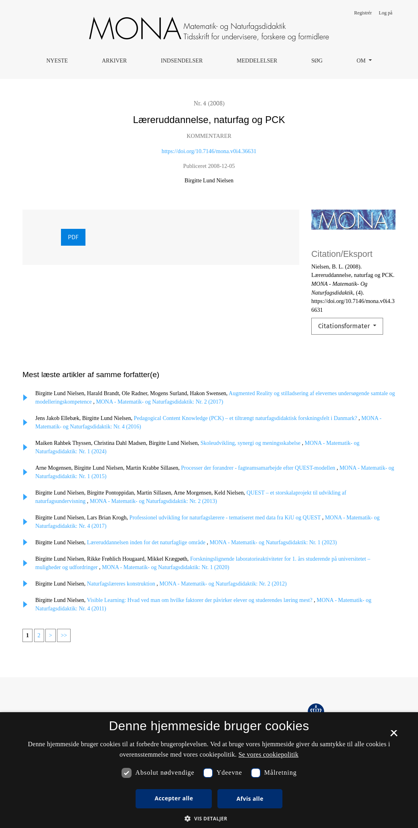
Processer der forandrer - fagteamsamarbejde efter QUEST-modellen (259, 468)
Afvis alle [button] (249, 798)
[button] (209, 818)
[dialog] (209, 770)
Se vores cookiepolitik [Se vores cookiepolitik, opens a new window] (268, 754)
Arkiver (114, 61)
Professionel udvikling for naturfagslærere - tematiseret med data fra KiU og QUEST (226, 518)
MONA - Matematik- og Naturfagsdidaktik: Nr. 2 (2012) (222, 584)
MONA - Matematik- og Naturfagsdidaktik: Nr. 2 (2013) (153, 501)
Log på (385, 13)
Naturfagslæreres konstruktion (121, 584)
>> (64, 635)
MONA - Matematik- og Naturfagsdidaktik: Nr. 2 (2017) (159, 402)
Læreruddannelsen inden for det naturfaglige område (147, 542)
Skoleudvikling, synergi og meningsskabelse (251, 443)
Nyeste (57, 61)
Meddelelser (257, 61)
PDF (73, 237)
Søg (317, 61)
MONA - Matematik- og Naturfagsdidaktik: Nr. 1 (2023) (273, 542)
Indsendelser (182, 61)
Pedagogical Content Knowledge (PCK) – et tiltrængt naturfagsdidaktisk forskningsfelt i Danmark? (246, 418)
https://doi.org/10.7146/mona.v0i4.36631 (209, 151)
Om (362, 61)
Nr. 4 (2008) (209, 103)
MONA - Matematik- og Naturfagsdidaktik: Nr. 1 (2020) (165, 567)
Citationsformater (344, 326)
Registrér (363, 13)
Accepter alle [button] (173, 798)
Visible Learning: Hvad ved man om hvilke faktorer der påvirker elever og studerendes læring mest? (200, 600)
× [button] (393, 735)
